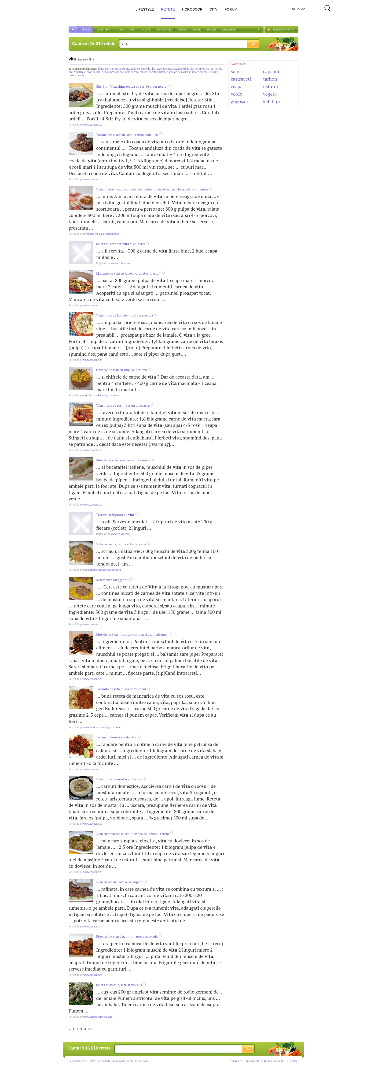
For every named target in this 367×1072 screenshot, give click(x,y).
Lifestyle (145, 9)
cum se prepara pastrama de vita (120, 72)
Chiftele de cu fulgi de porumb (121, 370)
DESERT (182, 29)
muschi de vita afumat (152, 72)
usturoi (270, 86)
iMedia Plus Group (107, 1061)
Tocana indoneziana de (116, 737)
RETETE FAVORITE (283, 29)
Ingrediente (253, 1061)
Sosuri (211, 29)
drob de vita (93, 72)
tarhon (270, 79)
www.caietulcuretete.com (91, 1016)
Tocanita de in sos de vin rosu (121, 689)
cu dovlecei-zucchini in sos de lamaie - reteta (132, 833)
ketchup (271, 101)
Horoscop (192, 9)
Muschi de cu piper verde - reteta (123, 460)
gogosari (240, 101)
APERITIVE (103, 29)
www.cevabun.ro (85, 124)
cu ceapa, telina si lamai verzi (121, 544)
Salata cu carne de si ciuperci (120, 244)
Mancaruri (164, 29)
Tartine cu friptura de (115, 514)
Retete (168, 13)
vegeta (270, 94)
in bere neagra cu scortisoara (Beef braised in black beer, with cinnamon (152, 189)
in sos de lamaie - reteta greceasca (124, 315)
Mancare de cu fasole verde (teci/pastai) (128, 273)
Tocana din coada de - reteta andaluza (127, 134)
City (213, 9)
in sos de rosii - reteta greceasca (123, 405)
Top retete (236, 1061)
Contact (294, 1061)
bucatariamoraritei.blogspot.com (95, 569)
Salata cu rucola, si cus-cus (119, 985)
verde (236, 94)
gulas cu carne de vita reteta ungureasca (153, 68)
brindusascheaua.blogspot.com (94, 233)
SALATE (145, 29)
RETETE (86, 29)
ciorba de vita (174, 72)
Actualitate (18, 8)
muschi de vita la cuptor (191, 68)
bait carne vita (214, 68)
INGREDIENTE (238, 64)
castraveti (241, 79)
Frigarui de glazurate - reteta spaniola (127, 936)
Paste (197, 29)
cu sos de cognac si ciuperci (119, 882)
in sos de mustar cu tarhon (119, 779)
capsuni (271, 71)
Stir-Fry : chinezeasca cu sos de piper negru (131, 86)
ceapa (237, 86)
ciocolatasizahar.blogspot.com (93, 395)
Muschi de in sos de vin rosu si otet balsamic (131, 634)
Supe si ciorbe (125, 29)
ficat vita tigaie (77, 72)
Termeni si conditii (274, 1061)
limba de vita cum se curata (113, 68)
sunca (237, 71)
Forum (230, 9)
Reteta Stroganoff (112, 579)
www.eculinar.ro (113, 263)
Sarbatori (229, 29)
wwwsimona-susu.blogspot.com (94, 727)
